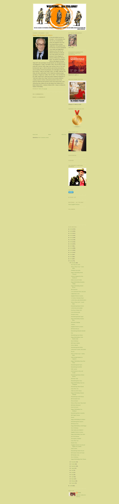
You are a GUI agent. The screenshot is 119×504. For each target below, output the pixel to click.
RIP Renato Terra (74, 423)
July (72, 470)
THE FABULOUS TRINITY (77, 430)
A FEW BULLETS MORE (76, 308)
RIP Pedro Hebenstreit (76, 405)
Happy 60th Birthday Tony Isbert (78, 434)
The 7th (72, 351)
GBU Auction (74, 369)
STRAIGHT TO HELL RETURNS (78, 349)
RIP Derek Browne (75, 328)
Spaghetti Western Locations (77, 295)
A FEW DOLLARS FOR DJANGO (78, 300)
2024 (71, 231)
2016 (71, 248)
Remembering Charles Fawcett (77, 450)
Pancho (72, 417)
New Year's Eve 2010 (75, 264)
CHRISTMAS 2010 (75, 293)
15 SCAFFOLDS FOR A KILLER (78, 291)
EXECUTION (74, 448)
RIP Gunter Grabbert (75, 343)
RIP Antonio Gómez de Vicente (77, 452)
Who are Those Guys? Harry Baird (78, 403)
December (73, 262)
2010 (71, 260)
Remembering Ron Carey (76, 380)
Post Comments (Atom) (44, 137)
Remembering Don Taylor (76, 364)
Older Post (64, 134)
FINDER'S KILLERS (75, 270)
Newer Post (35, 134)
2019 (71, 241)
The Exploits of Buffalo (76, 438)
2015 (71, 250)
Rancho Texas (74, 442)
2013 (71, 254)
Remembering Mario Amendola (77, 413)
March (72, 478)
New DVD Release (75, 436)
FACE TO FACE (74, 407)
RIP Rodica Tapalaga (75, 322)
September (73, 466)
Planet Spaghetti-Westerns (74, 204)
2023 (71, 233)
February (73, 481)
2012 (71, 256)
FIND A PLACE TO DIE (76, 280)
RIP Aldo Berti (74, 289)
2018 (71, 243)
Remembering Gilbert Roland (77, 386)
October (73, 464)
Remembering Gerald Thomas (77, 396)
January (73, 483)
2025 (71, 229)
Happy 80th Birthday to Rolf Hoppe (78, 425)
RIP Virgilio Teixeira (75, 415)
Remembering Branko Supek (77, 316)
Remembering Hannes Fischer (77, 306)
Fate (72, 333)
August (73, 468)
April (72, 476)
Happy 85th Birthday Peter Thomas (78, 459)
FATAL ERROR (74, 345)
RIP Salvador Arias (75, 455)
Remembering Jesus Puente (77, 335)
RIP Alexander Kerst (75, 398)
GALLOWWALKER (75, 312)
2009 (71, 485)
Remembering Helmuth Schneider (78, 330)
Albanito (73, 324)
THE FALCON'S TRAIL (76, 390)
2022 (71, 235)
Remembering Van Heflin (76, 367)
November (73, 461)
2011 (71, 258)
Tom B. (79, 492)
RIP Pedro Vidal (74, 378)
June (72, 472)
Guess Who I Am (74, 388)
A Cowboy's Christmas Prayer (77, 298)
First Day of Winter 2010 (76, 310)
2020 (71, 239)
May (72, 474)
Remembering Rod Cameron (77, 421)
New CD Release (74, 341)
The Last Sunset (74, 400)
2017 (71, 246)
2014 (71, 252)
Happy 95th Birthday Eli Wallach (78, 419)
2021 (71, 237)
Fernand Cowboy (74, 314)
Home (49, 134)
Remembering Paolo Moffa (77, 347)
